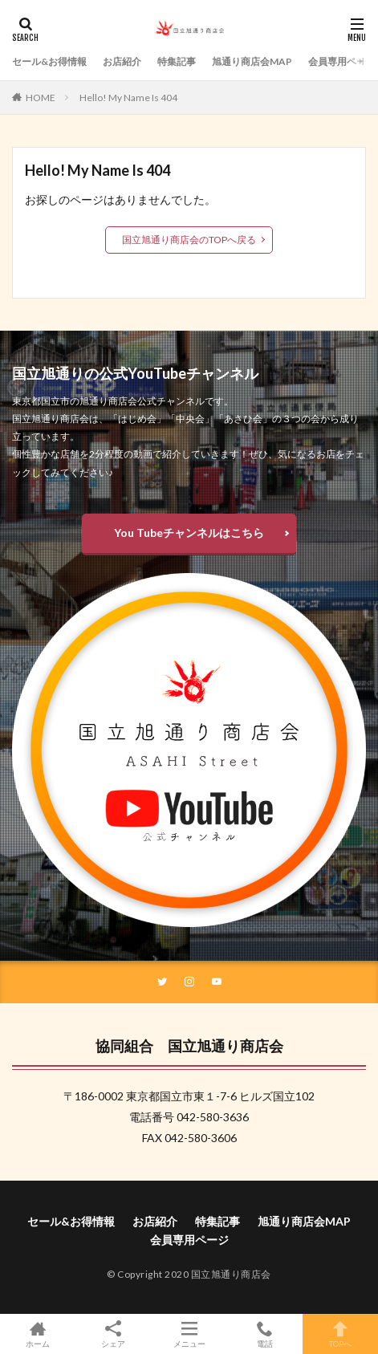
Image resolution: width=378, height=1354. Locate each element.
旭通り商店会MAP (252, 61)
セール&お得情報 (49, 61)
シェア (113, 1334)
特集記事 (176, 61)
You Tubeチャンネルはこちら (189, 532)
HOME (40, 97)
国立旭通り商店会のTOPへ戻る (189, 240)
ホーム (37, 1334)
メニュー (188, 1334)
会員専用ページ (342, 61)
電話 (265, 1334)
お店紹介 (122, 61)
